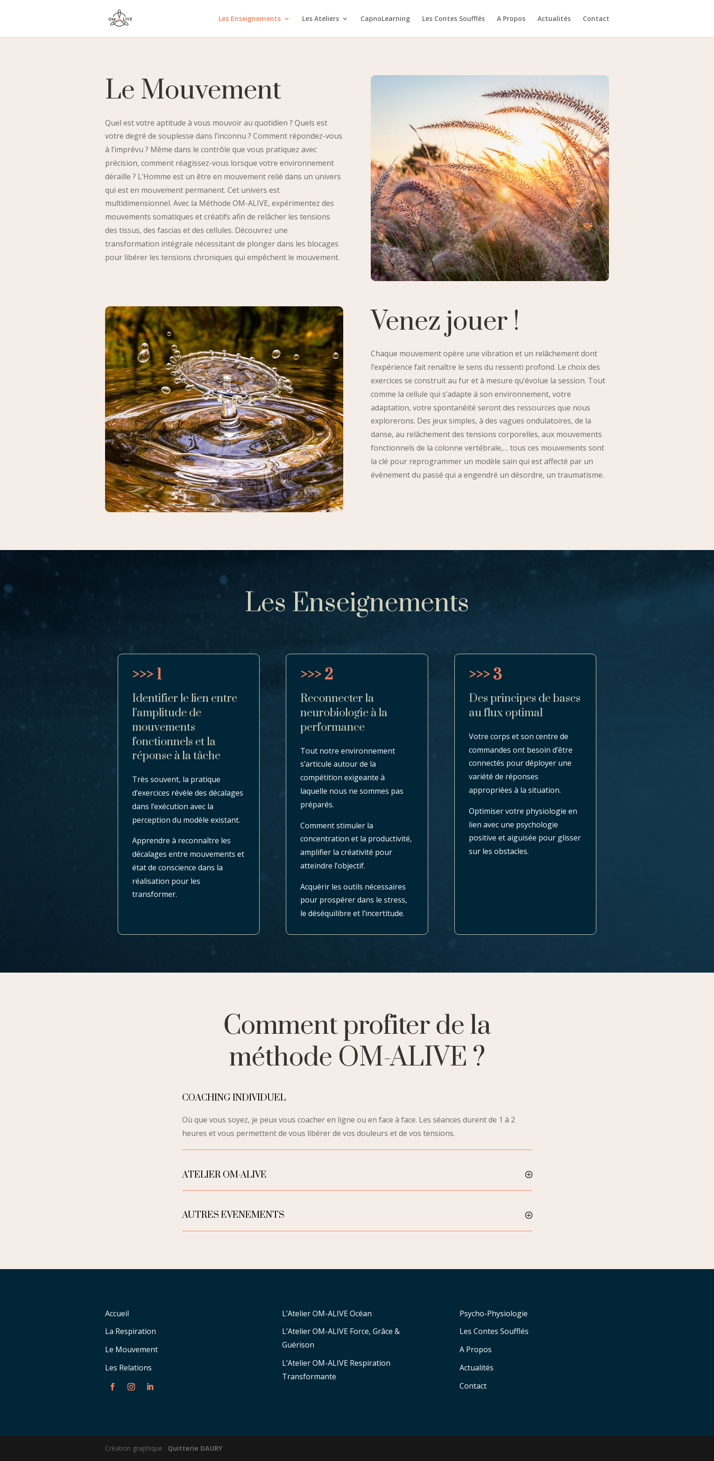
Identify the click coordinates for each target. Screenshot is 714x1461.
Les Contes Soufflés (453, 19)
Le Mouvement (131, 1349)
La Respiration (130, 1331)
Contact (596, 19)
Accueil (117, 1313)
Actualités (554, 19)
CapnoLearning (385, 19)
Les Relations (128, 1367)
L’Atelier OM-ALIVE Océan (327, 1313)
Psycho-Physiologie (494, 1313)
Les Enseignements (250, 19)
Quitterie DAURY (195, 1448)
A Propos (511, 19)
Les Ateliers (320, 19)
